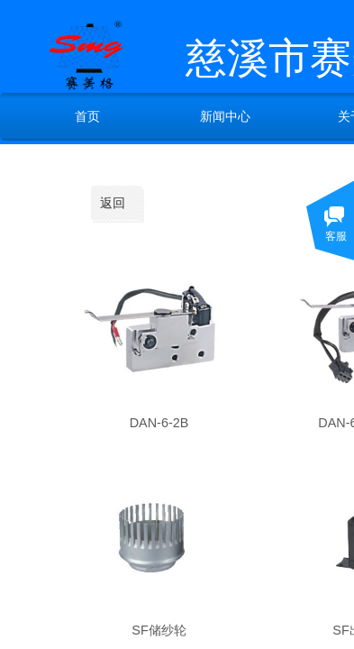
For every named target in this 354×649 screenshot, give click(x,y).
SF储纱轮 (159, 630)
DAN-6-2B (159, 423)
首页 (87, 116)
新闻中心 (225, 116)
